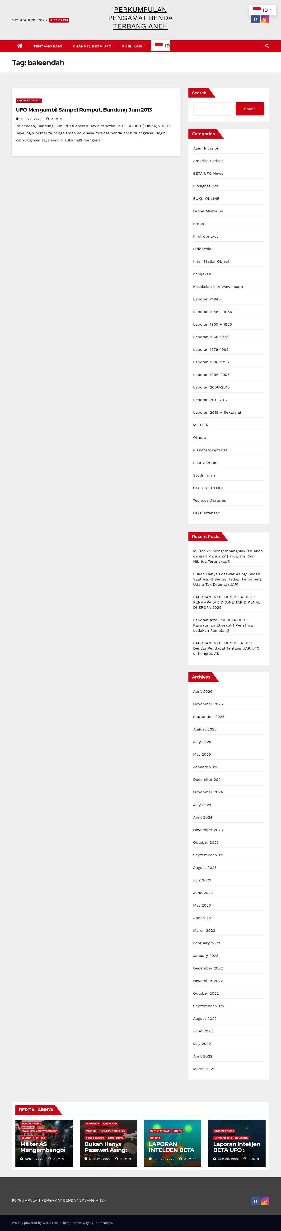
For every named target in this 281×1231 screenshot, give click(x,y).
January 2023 (206, 955)
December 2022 (208, 968)
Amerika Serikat (208, 161)
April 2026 (203, 691)
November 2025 (208, 704)
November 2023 (208, 830)
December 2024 (208, 779)
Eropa (198, 223)
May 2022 (202, 1043)
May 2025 (202, 754)
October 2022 (206, 993)
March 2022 (204, 1069)
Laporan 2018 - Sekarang (231, 1138)
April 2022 (202, 1056)
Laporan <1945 (207, 299)
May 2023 (202, 905)
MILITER (201, 425)
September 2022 (209, 1006)
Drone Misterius (208, 211)
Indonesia (202, 249)
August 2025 (205, 729)
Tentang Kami (47, 46)
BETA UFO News (208, 173)
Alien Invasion (206, 148)
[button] (267, 46)
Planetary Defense (210, 450)
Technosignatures (209, 500)
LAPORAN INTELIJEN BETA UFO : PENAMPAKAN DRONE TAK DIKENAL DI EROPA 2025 (226, 602)
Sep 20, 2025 (228, 1159)
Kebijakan (202, 274)
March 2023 (204, 930)
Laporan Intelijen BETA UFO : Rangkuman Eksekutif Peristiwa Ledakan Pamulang (223, 625)
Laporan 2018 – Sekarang (217, 412)
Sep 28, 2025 (164, 1159)
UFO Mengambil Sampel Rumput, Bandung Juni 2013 (84, 110)
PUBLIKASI (134, 46)
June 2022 (203, 1031)
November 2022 (208, 980)
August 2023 (205, 867)
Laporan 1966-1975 (211, 337)
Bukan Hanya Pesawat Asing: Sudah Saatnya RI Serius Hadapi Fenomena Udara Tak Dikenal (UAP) (227, 579)
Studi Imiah (204, 475)
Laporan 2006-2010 (211, 387)
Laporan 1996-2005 (211, 374)
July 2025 (202, 742)
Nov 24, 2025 (100, 1159)
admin (54, 119)
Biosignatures (206, 186)
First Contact (205, 236)
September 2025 (209, 716)
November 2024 (208, 792)
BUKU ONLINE (206, 198)
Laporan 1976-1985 (211, 349)
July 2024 (202, 804)
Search (199, 92)
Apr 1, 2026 (34, 1159)
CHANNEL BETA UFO (92, 46)
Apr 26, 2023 (31, 119)
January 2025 (206, 767)
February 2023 (206, 943)
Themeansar (103, 1223)
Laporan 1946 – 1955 (212, 311)
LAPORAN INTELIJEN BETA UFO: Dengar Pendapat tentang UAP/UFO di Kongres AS (226, 648)
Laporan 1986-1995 (211, 362)
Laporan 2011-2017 (29, 100)
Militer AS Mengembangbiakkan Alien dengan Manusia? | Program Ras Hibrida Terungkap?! (228, 556)
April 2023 (202, 918)
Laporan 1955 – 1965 (212, 324)
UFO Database (206, 513)
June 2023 (203, 892)
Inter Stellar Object (211, 261)
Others (199, 437)
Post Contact (205, 462)
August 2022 (205, 1018)
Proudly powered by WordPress (36, 1223)
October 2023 (206, 842)
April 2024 (202, 817)
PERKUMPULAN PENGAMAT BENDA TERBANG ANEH (140, 17)
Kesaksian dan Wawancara (218, 286)
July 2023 (202, 880)
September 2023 (209, 855)
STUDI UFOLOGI (208, 488)
